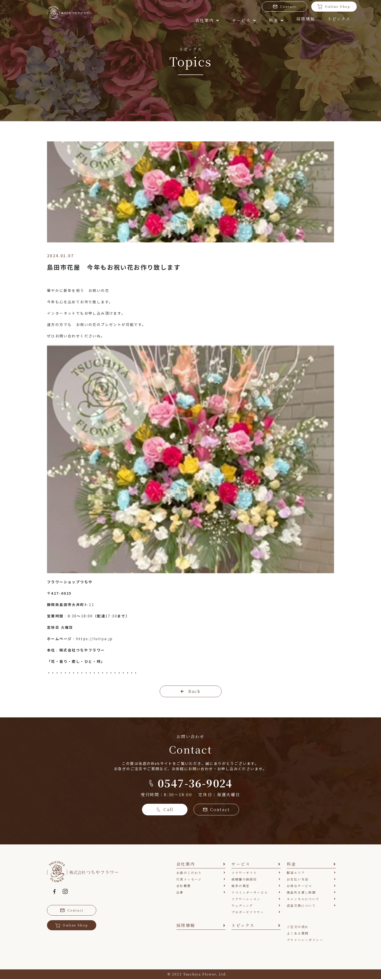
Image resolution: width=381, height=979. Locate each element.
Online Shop (311, 6)
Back (190, 691)
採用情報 (275, 19)
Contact (262, 6)
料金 (240, 19)
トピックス (313, 19)
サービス (203, 19)
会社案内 (161, 19)
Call (165, 809)
